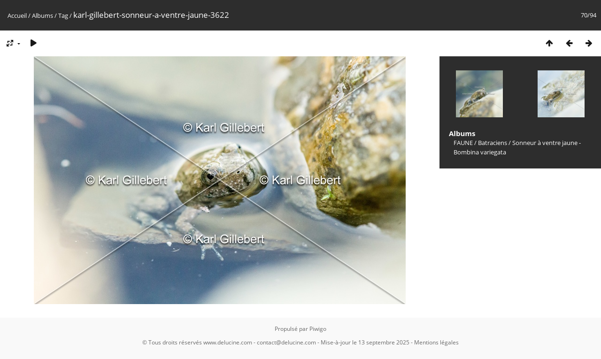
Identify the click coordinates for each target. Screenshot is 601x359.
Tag (63, 15)
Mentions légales (436, 342)
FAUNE (463, 142)
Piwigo (317, 329)
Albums (42, 15)
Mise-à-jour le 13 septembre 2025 (365, 342)
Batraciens (492, 142)
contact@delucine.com (286, 342)
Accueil (17, 15)
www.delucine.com (227, 342)
